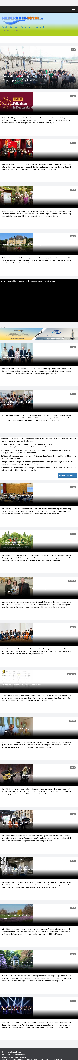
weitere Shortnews (67, 475)
